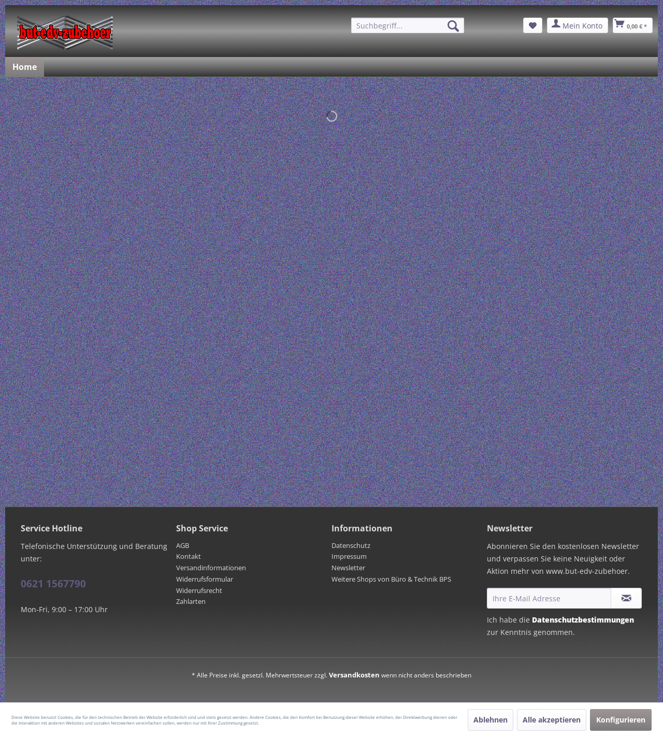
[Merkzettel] (532, 25)
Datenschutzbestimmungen (583, 620)
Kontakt (188, 556)
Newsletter (348, 567)
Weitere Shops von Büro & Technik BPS (391, 579)
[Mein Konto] (577, 25)
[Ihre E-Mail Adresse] (549, 598)
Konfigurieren (620, 720)
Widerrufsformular (204, 579)
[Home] (24, 67)
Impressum (349, 556)
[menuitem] (407, 25)
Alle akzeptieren (552, 720)
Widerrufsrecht (199, 590)
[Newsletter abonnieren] (626, 598)
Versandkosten (354, 675)
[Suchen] (453, 26)
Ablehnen (490, 720)
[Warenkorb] (633, 25)
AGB (182, 545)
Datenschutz (351, 545)
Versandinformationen (211, 567)
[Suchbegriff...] (407, 25)
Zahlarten (191, 601)
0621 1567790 (53, 583)
